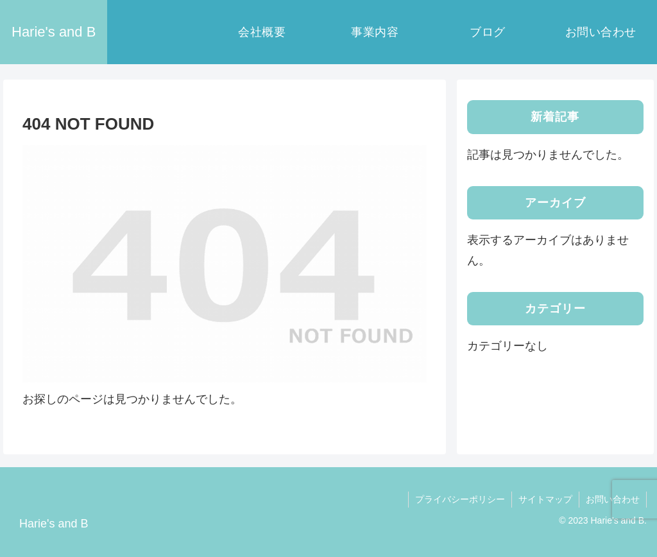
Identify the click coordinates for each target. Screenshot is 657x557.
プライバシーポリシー (460, 499)
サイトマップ (545, 499)
